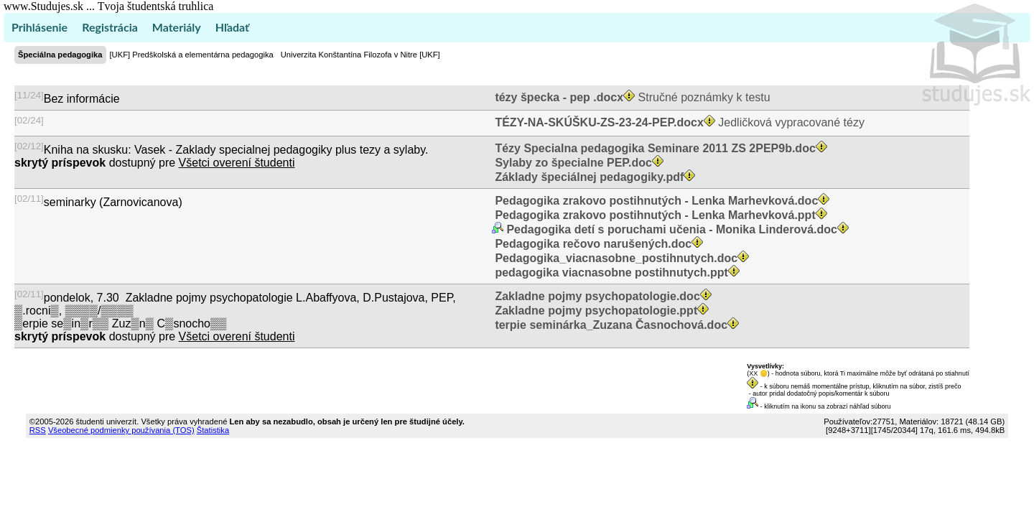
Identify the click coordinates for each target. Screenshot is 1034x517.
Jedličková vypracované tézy (678, 122)
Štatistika (213, 430)
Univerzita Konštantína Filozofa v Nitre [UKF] (360, 54)
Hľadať (232, 27)
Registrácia (110, 27)
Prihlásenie (39, 27)
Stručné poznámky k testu (631, 97)
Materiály (176, 27)
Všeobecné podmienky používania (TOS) (121, 430)
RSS (37, 430)
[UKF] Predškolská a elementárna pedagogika (192, 54)
